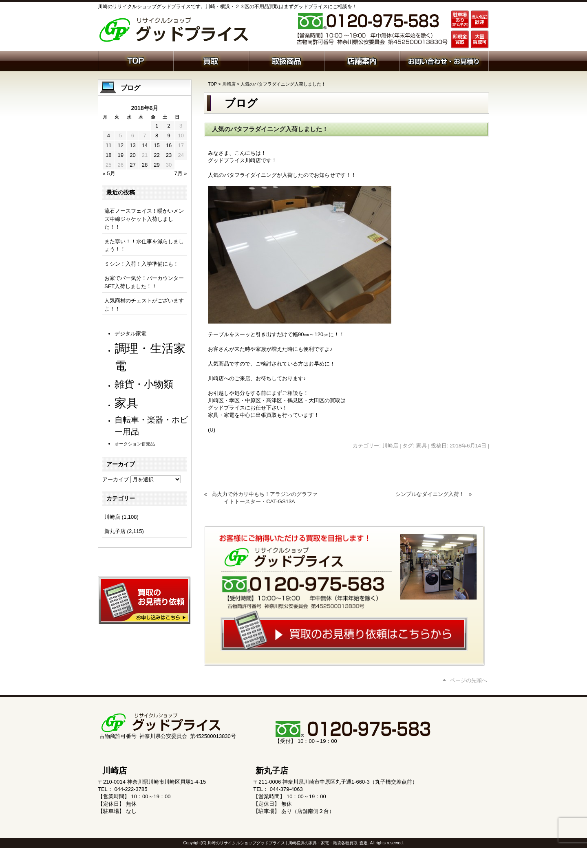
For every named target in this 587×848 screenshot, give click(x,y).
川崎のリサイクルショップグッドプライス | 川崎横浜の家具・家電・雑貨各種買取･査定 (287, 843)
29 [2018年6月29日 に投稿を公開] (156, 165)
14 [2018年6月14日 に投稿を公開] (145, 145)
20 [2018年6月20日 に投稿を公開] (132, 155)
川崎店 (229, 83)
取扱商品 (286, 60)
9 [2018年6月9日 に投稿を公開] (168, 135)
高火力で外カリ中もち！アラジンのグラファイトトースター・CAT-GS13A (265, 497)
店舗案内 (361, 60)
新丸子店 (115, 531)
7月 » (180, 173)
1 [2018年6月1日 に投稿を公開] (156, 126)
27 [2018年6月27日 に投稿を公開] (132, 165)
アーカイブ (115, 479)
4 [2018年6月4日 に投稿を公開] (108, 135)
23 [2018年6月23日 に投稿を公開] (169, 155)
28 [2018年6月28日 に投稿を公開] (145, 165)
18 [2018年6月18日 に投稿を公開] (108, 155)
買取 (211, 60)
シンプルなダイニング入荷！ (429, 494)
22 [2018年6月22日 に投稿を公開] (156, 155)
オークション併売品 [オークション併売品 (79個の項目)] (135, 443)
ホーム (135, 60)
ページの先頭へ (468, 680)
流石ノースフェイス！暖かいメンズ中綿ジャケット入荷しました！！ (144, 219)
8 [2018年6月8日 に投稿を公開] (156, 135)
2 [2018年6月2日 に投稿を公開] (168, 126)
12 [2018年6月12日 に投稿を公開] (121, 145)
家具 (421, 446)
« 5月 (109, 173)
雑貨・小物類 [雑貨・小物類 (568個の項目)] (144, 384)
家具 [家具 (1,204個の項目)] (126, 403)
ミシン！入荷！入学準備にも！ (141, 264)
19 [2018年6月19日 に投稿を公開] (121, 155)
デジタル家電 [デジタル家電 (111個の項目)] (130, 333)
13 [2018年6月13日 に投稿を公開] (132, 145)
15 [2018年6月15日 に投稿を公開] (156, 145)
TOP (212, 83)
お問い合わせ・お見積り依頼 (444, 60)
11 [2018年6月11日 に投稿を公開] (108, 145)
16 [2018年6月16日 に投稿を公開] (169, 145)
